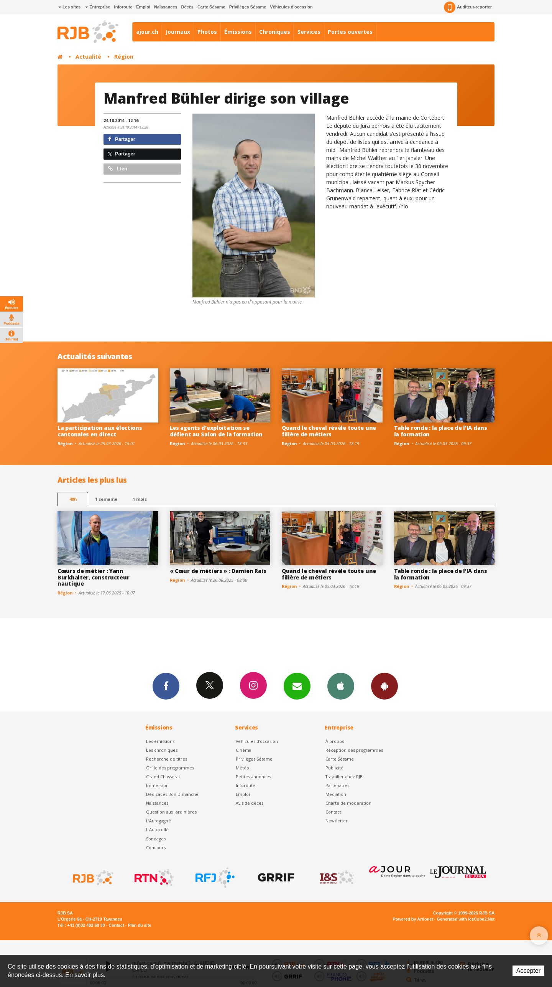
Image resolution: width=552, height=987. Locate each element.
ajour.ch (147, 31)
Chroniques (274, 31)
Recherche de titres (166, 758)
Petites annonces (253, 776)
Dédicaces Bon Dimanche (172, 794)
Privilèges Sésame (247, 7)
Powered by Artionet (413, 919)
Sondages (156, 838)
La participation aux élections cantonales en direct (100, 431)
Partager (121, 139)
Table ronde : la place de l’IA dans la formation (440, 431)
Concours (156, 847)
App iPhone (340, 686)
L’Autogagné (158, 820)
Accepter (528, 970)
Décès (187, 7)
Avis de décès (249, 802)
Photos (207, 31)
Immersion (157, 785)
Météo (242, 767)
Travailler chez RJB (344, 776)
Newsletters (297, 686)
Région (123, 56)
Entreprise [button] (97, 7)
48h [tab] (73, 499)
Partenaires (337, 785)
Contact (333, 811)
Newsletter (336, 820)
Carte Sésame (211, 7)
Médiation (335, 794)
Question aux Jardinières (171, 811)
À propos (334, 741)
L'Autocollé (157, 829)
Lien (117, 169)
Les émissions (160, 741)
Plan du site (139, 925)
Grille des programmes (170, 767)
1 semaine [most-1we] (106, 499)
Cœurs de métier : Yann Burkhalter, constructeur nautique (93, 577)
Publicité (334, 767)
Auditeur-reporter (468, 7)
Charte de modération (348, 802)
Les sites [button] (69, 7)
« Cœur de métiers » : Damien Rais (218, 570)
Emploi (143, 7)
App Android (384, 686)
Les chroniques (161, 750)
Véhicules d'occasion (291, 7)
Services (308, 31)
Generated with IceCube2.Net (466, 919)
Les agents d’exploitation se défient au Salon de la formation (216, 431)
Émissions (238, 31)
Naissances (165, 7)
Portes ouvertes (350, 31)
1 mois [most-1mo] (140, 499)
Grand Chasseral (163, 776)
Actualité (88, 56)
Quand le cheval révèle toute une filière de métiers (329, 431)
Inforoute (123, 7)
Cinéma (243, 750)
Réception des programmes (354, 750)
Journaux (178, 31)
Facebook (166, 686)
